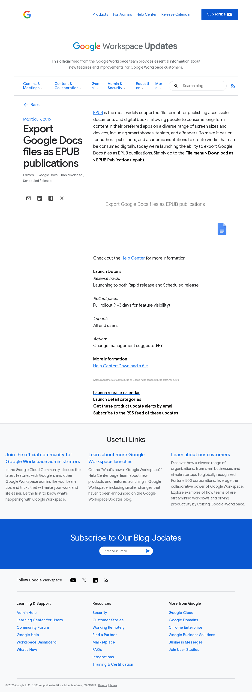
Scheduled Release (37, 181)
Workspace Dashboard (37, 642)
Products (100, 14)
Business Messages (186, 642)
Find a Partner (105, 635)
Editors (29, 175)
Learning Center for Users (40, 620)
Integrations (103, 657)
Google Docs (47, 175)
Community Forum (33, 627)
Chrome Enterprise (185, 627)
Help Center (146, 14)
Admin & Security (117, 86)
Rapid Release (72, 175)
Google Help (28, 635)
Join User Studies (184, 649)
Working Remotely (109, 627)
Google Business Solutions (192, 635)
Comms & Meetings (33, 86)
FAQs (97, 649)
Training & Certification (113, 664)
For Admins (122, 14)
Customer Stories (108, 620)
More (158, 86)
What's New (27, 649)
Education (142, 86)
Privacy (102, 685)
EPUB (98, 112)
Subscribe (219, 14)
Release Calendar (176, 14)
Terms (113, 685)
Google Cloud (181, 612)
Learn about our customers (200, 455)
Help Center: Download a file (120, 366)
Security (100, 612)
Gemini (96, 86)
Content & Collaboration (68, 86)
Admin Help (27, 612)
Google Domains (183, 620)
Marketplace (104, 642)
